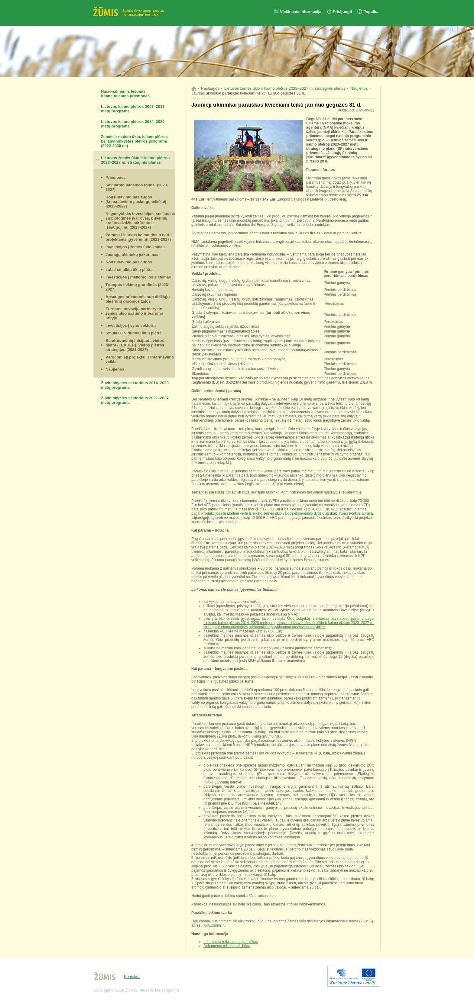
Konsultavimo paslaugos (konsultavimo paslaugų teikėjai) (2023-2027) (136, 201)
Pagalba (370, 11)
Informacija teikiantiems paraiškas (230, 942)
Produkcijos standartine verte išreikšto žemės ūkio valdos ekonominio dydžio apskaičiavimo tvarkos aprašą (287, 513)
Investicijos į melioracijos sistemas (138, 277)
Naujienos (115, 369)
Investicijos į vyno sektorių (131, 325)
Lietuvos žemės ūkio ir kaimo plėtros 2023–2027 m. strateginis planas (135, 160)
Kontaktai (132, 976)
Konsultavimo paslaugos (129, 262)
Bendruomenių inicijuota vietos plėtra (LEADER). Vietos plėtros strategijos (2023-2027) (135, 345)
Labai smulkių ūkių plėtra (129, 269)
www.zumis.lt (213, 925)
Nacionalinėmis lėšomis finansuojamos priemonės (125, 93)
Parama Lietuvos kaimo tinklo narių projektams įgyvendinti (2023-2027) (139, 237)
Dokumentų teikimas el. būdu (226, 946)
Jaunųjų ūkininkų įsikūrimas (132, 254)
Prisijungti (342, 11)
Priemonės (115, 177)
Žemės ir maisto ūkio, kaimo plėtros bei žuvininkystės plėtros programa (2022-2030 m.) (134, 141)
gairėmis (333, 382)
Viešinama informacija (301, 11)
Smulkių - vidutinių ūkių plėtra (134, 333)
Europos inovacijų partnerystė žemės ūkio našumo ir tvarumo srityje (134, 313)
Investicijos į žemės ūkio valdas (135, 247)
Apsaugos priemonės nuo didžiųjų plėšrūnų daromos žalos (138, 299)
